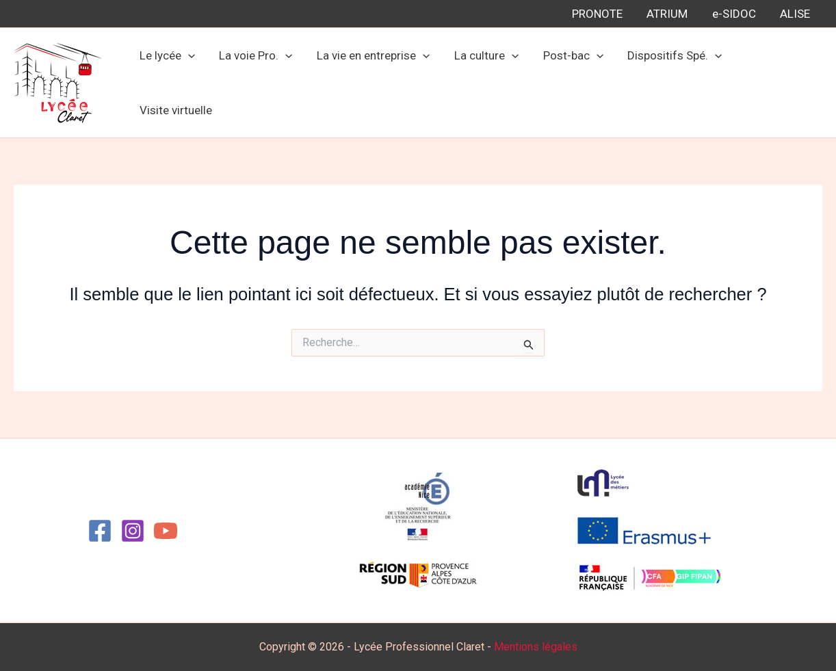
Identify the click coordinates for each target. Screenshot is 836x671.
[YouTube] (165, 530)
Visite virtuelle (175, 110)
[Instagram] (132, 530)
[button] (187, 55)
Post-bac (568, 55)
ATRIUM (669, 14)
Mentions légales (535, 646)
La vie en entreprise (370, 55)
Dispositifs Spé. (669, 55)
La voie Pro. (254, 55)
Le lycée (166, 55)
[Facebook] (100, 530)
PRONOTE (600, 14)
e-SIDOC (735, 14)
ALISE (796, 14)
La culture (483, 55)
